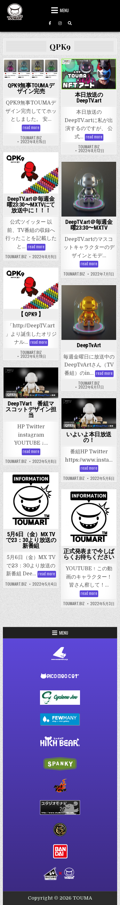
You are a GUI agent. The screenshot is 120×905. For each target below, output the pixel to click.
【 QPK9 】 (31, 314)
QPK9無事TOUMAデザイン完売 (31, 88)
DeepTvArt (88, 345)
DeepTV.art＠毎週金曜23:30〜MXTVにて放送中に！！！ (31, 204)
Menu (64, 10)
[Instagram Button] (60, 23)
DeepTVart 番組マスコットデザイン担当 (30, 409)
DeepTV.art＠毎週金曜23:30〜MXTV (88, 224)
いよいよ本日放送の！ (88, 437)
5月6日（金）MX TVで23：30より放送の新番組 (31, 540)
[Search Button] (70, 23)
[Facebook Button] (50, 23)
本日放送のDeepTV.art (89, 97)
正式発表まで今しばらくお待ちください (88, 554)
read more (31, 128)
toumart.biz (31, 138)
